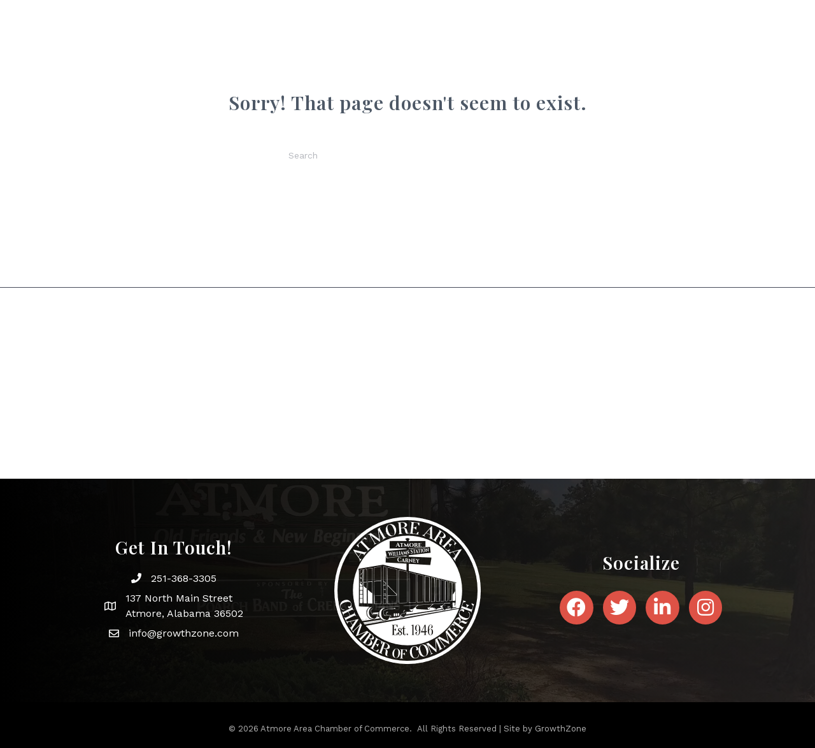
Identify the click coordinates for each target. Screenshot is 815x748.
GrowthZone (560, 728)
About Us (311, 62)
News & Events (492, 62)
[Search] (407, 155)
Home (254, 62)
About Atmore (395, 62)
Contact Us (672, 62)
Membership (587, 62)
